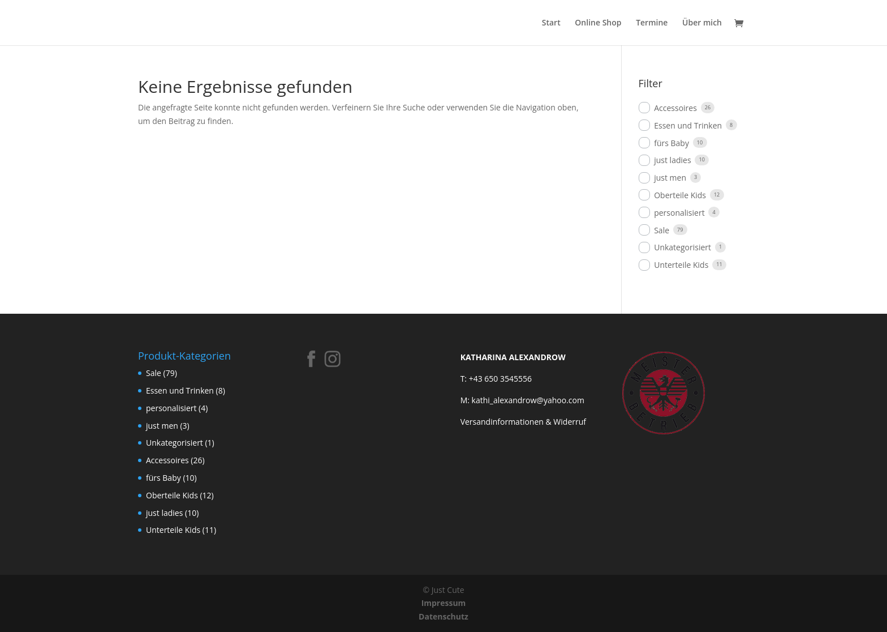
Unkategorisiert (682, 247)
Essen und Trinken (688, 125)
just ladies (672, 160)
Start (551, 23)
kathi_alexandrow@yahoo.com (528, 400)
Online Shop (598, 23)
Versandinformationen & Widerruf (523, 421)
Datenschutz (443, 616)
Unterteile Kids (681, 264)
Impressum (443, 602)
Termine (652, 23)
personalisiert (679, 212)
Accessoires (675, 108)
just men (670, 177)
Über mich (702, 23)
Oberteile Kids (680, 195)
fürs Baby (671, 143)
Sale (661, 230)
